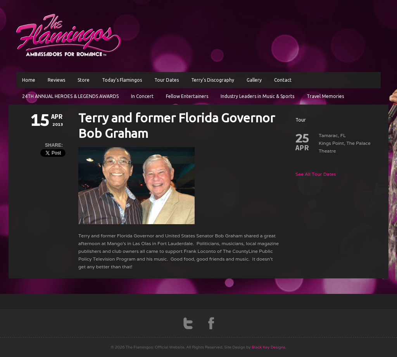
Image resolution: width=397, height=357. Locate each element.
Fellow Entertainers (187, 96)
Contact (283, 79)
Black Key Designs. (269, 347)
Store (84, 79)
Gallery (254, 79)
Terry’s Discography (212, 79)
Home (28, 79)
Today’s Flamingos (122, 79)
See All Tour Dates (315, 174)
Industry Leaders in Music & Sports (257, 96)
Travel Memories (325, 96)
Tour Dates (166, 79)
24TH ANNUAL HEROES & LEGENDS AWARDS (70, 96)
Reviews (56, 79)
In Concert (142, 96)
